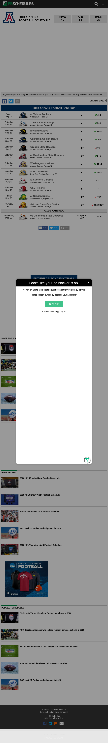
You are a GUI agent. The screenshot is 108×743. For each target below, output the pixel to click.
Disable (54, 304)
